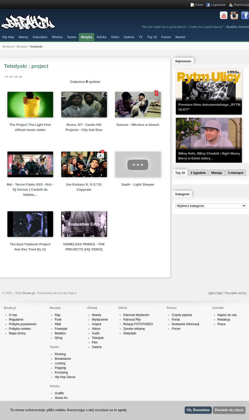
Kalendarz (40, 37)
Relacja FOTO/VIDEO (138, 324)
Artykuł (96, 324)
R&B (58, 324)
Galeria (129, 37)
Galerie (97, 347)
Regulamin (16, 319)
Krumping (61, 372)
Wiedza (57, 37)
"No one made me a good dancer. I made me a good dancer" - (195, 27)
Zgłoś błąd (215, 293)
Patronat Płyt (132, 319)
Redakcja (223, 319)
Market (180, 37)
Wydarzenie (100, 319)
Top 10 (152, 37)
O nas (13, 315)
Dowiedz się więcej (229, 410)
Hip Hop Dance (65, 377)
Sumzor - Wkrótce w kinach (137, 125)
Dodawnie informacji (185, 324)
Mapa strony (17, 333)
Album (96, 329)
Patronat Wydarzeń (136, 315)
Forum (176, 329)
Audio (96, 333)
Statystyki (129, 333)
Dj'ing (58, 338)
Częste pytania (182, 315)
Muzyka (86, 37)
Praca (221, 324)
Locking (60, 363)
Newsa (96, 315)
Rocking (60, 354)
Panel (199, 5)
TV (141, 37)
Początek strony (235, 293)
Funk (58, 319)
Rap (57, 315)
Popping (60, 368)
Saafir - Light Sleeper (137, 184)
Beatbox (60, 333)
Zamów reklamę (134, 329)
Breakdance (63, 359)
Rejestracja (241, 5)
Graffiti (59, 393)
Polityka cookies (20, 329)
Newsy (23, 37)
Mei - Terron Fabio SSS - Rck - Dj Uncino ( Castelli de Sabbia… (30, 190)
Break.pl (8, 46)
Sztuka (101, 37)
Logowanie (218, 5)
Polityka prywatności (23, 324)
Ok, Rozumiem (198, 410)
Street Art (61, 398)
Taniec (71, 37)
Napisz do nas (227, 315)
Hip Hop (8, 37)
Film (95, 342)
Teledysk (98, 338)
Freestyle (61, 329)
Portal (176, 319)
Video (115, 37)
